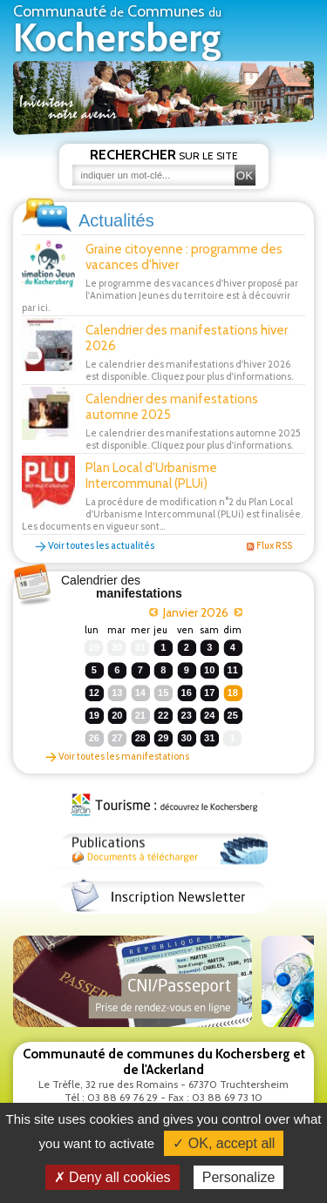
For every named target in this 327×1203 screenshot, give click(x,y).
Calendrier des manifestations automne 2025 (171, 406)
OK (244, 175)
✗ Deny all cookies (112, 1177)
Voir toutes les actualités (94, 545)
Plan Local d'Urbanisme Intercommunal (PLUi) (151, 475)
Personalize (239, 1177)
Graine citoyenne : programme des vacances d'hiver (184, 257)
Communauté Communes (117, 31)
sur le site (164, 154)
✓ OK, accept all (224, 1143)
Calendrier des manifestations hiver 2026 (186, 338)
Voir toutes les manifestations (117, 756)
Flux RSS (269, 545)
